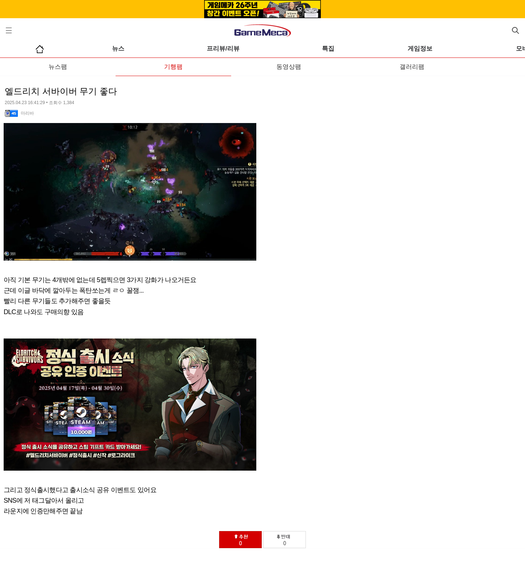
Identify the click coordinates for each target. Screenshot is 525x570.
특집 (328, 48)
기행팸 (173, 66)
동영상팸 (288, 66)
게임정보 (420, 48)
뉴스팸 (57, 66)
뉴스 (118, 48)
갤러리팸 (412, 66)
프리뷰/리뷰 (223, 48)
